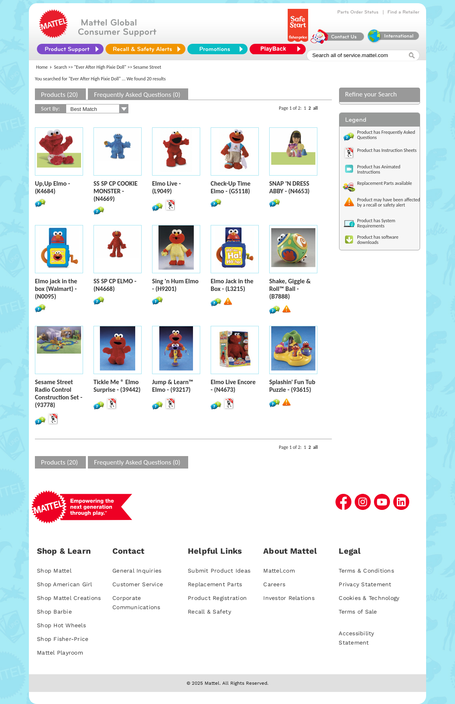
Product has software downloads (377, 239)
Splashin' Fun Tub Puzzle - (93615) (292, 385)
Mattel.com (279, 570)
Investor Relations (289, 598)
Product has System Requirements (376, 223)
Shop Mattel (54, 570)
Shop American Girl (64, 584)
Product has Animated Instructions (378, 169)
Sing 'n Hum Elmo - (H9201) (175, 285)
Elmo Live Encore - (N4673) (233, 385)
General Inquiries (136, 570)
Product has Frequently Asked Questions (386, 134)
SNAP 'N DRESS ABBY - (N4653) (289, 187)
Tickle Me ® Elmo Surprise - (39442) (116, 385)
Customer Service (137, 584)
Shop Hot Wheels (61, 625)
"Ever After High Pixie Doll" (100, 67)
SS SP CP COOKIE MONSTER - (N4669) (115, 191)
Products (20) (59, 94)
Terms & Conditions (366, 570)
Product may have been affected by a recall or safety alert (388, 202)
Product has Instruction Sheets (386, 150)
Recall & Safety (209, 611)
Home (42, 67)
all (315, 108)
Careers (274, 584)
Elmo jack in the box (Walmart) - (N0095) (56, 288)
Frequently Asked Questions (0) (137, 94)
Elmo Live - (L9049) (166, 187)
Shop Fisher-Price (62, 639)
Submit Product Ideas (219, 570)
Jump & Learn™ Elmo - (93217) (172, 385)
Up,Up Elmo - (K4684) (52, 187)
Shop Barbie (54, 611)
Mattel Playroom (60, 652)
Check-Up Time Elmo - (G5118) (230, 187)
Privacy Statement (365, 584)
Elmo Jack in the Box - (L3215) (232, 285)
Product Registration (217, 598)
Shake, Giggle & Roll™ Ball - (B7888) (290, 288)
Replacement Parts (215, 584)
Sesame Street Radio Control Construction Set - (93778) (58, 393)
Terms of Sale (358, 611)
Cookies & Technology (369, 598)
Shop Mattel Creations (69, 598)
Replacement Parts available (384, 183)
